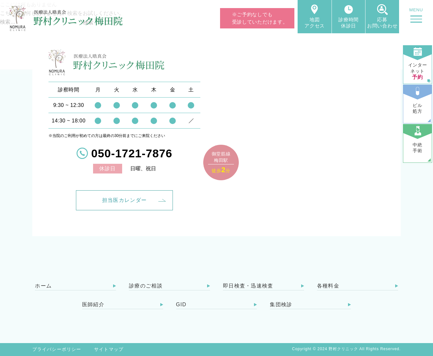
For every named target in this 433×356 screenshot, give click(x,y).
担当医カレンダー (124, 200)
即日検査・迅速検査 (248, 285)
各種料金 (328, 285)
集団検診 (281, 304)
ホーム (43, 285)
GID (181, 304)
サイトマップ (108, 349)
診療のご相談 (146, 285)
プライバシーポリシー (56, 349)
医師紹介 (93, 304)
